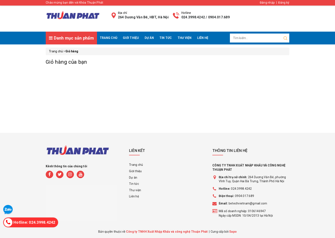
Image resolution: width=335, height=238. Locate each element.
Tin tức (165, 38)
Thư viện (185, 38)
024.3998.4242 (235, 188)
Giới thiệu (131, 38)
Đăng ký (283, 2)
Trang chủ (108, 38)
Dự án (149, 38)
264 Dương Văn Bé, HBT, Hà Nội (143, 17)
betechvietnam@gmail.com (243, 203)
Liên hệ (203, 38)
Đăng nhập (267, 2)
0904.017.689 (244, 196)
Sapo (233, 231)
